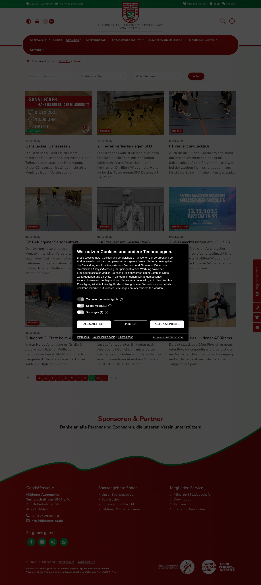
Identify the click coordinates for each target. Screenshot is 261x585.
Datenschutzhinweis (103, 337)
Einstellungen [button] (125, 337)
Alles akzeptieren (167, 324)
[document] (130, 272)
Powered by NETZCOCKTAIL (168, 337)
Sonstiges (92, 312)
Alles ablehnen (93, 324)
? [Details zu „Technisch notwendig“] (121, 299)
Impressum (83, 337)
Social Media (94, 305)
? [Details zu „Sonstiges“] (106, 312)
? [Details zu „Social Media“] (110, 305)
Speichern (130, 324)
